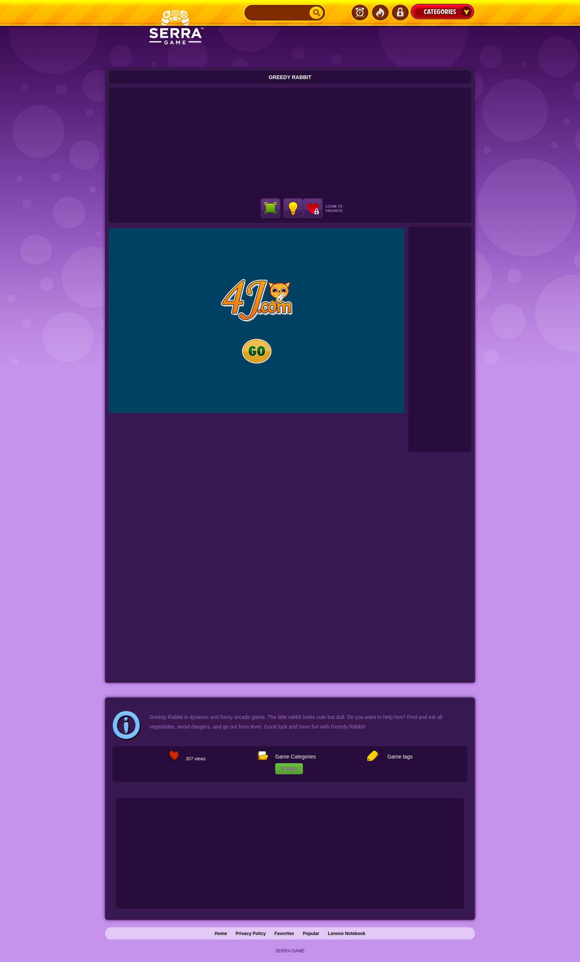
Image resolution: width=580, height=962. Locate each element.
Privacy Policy (251, 933)
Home (221, 933)
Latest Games (360, 12)
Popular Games (380, 12)
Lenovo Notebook (346, 933)
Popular (311, 933)
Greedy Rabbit (290, 77)
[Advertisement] (290, 143)
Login (400, 12)
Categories (442, 11)
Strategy (289, 768)
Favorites (284, 933)
